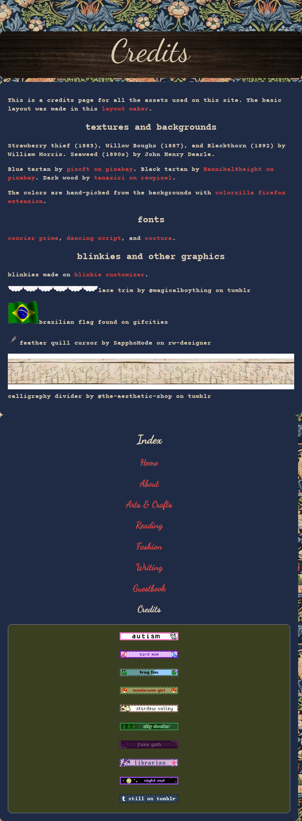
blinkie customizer (109, 275)
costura (158, 238)
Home (149, 462)
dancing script (94, 238)
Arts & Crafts (149, 504)
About (149, 483)
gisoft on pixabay (100, 169)
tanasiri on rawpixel (133, 178)
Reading (149, 525)
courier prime (33, 238)
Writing (149, 567)
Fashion (149, 546)
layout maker (125, 109)
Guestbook (149, 588)
